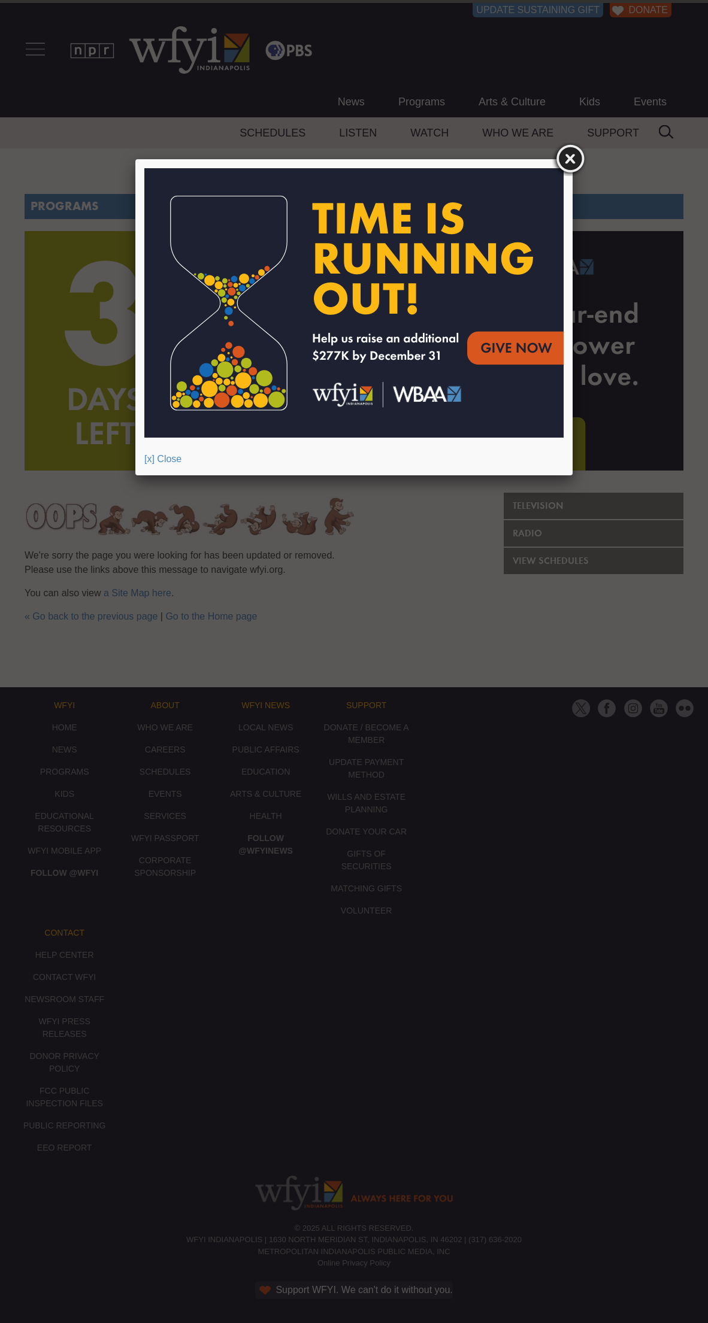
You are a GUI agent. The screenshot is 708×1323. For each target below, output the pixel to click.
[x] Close (162, 459)
